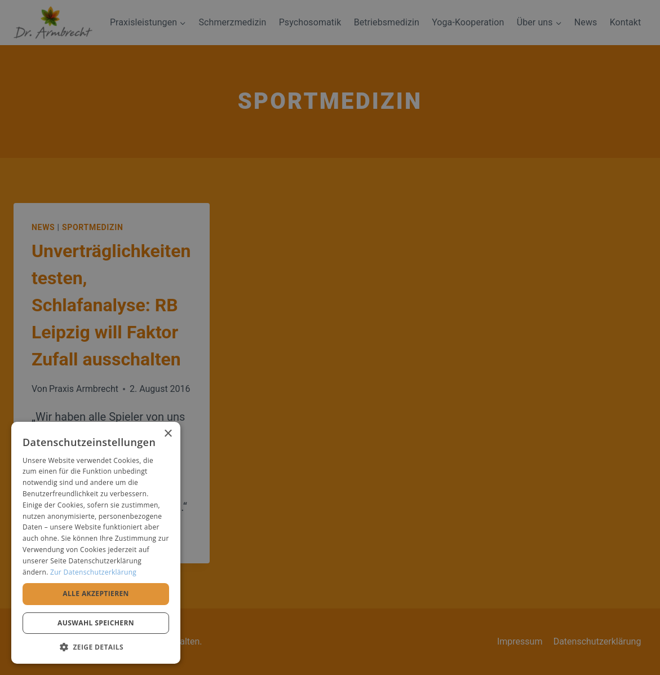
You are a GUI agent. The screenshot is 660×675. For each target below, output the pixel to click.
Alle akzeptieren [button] (96, 593)
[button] (96, 646)
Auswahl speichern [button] (95, 623)
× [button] (167, 434)
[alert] (330, 337)
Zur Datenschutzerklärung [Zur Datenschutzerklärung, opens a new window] (93, 572)
